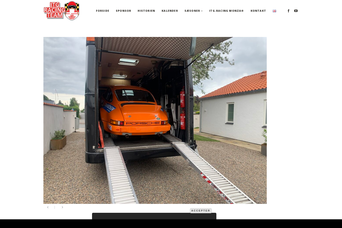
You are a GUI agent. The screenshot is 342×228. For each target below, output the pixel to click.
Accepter (200, 210)
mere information (175, 210)
